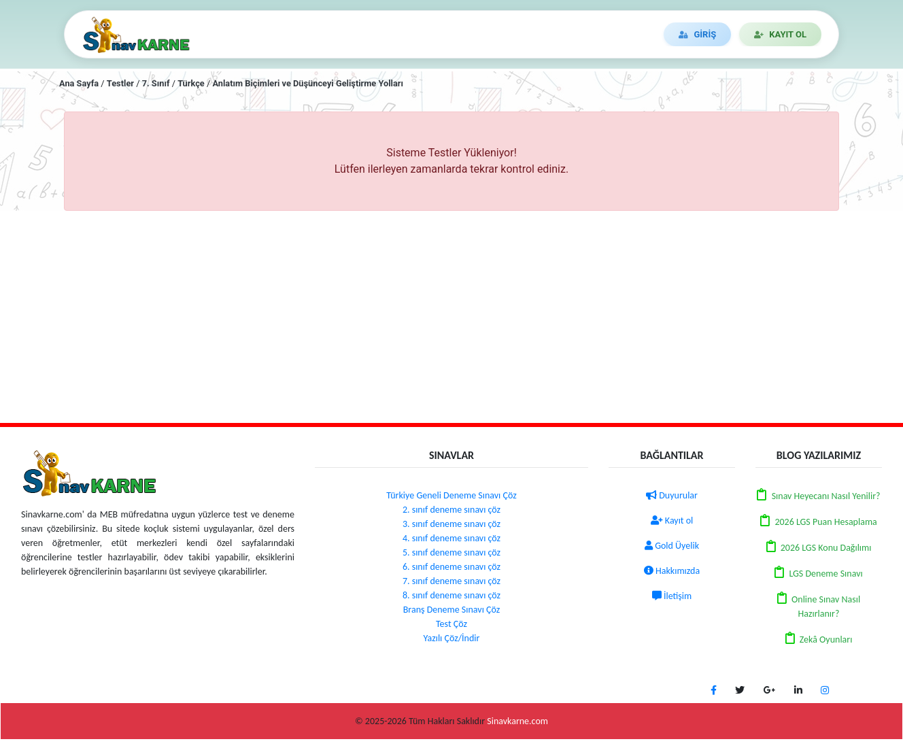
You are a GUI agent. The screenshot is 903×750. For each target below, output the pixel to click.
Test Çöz (451, 624)
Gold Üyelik (672, 545)
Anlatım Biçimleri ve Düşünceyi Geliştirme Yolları (307, 83)
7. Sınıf (156, 83)
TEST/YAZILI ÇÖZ (292, 34)
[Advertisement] (451, 317)
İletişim (672, 596)
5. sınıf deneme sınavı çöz (451, 552)
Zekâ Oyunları (826, 639)
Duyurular (672, 495)
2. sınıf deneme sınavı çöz (451, 509)
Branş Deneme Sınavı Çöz (451, 609)
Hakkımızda (672, 571)
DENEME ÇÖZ (389, 34)
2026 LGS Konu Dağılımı (826, 547)
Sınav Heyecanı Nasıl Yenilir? (826, 496)
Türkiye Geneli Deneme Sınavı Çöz (451, 495)
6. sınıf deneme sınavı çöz (451, 567)
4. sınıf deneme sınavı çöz (451, 538)
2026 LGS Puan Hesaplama (825, 522)
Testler (120, 83)
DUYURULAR (477, 34)
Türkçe (191, 83)
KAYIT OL (780, 34)
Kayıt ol (672, 520)
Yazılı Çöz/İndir (452, 638)
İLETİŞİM (555, 34)
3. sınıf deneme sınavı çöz (451, 524)
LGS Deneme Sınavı (825, 573)
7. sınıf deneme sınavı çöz (451, 581)
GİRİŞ (697, 34)
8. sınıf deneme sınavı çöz (451, 595)
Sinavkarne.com (517, 721)
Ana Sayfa (79, 83)
